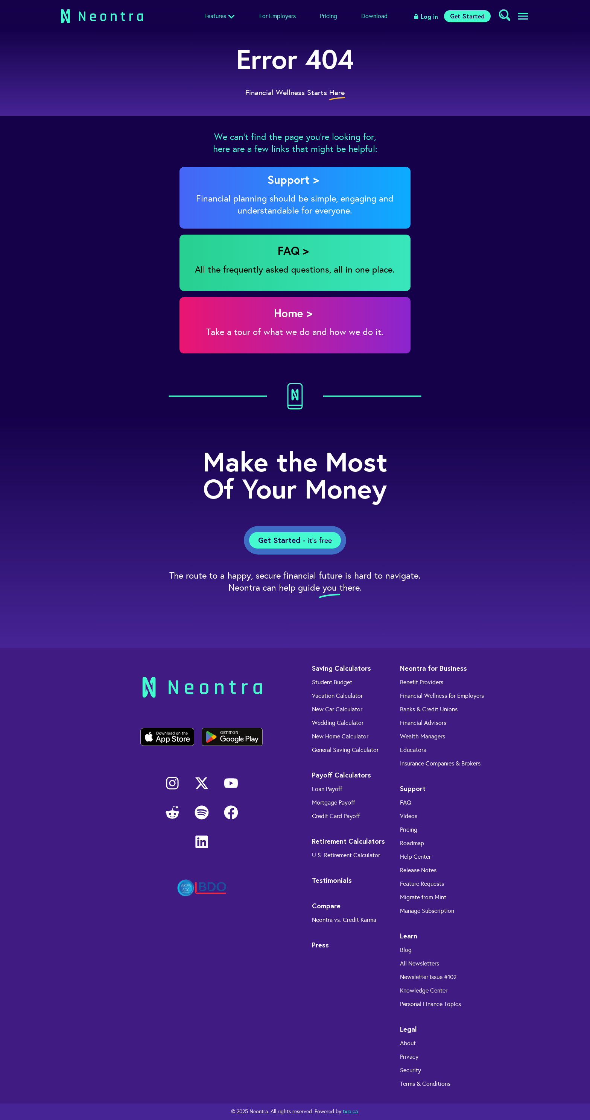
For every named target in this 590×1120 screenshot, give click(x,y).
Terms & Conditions (425, 1083)
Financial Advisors (423, 722)
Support (413, 788)
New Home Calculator (340, 736)
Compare (326, 905)
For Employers (277, 16)
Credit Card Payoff (336, 816)
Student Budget (332, 682)
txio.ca (350, 1111)
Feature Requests (422, 883)
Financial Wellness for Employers (442, 695)
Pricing (328, 16)
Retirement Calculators (348, 841)
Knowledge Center (423, 990)
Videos (408, 816)
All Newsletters (419, 963)
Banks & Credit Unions (429, 709)
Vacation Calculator (337, 695)
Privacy (409, 1056)
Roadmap (412, 843)
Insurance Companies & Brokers (440, 763)
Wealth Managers (422, 736)
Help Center (415, 856)
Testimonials (332, 880)
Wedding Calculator (337, 722)
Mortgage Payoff (333, 802)
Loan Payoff (327, 789)
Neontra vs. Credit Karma (344, 919)
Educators (413, 749)
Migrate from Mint (423, 897)
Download (374, 16)
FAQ (406, 802)
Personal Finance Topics (430, 1004)
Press (320, 944)
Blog (406, 949)
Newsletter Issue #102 (428, 977)
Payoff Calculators (341, 774)
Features (215, 16)
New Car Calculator (337, 709)
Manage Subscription (427, 910)
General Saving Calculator (345, 749)
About (408, 1043)
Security (410, 1070)
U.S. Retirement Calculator (346, 855)
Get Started (467, 16)
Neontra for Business (433, 668)
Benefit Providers (421, 682)
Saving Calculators (341, 668)
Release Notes (418, 870)
